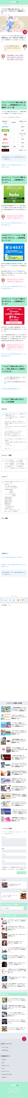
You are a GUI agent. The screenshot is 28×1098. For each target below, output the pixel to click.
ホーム (7, 1090)
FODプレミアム (5, 1065)
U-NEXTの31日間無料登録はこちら (11, 388)
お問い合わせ (5, 1050)
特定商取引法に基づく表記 (14, 1092)
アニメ (9, 605)
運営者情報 (12, 1090)
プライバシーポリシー (14, 1094)
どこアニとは (5, 1047)
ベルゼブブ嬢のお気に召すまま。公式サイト (12, 557)
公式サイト (9, 448)
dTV (3, 1068)
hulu (3, 1062)
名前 (3, 848)
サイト (3, 861)
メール (4, 854)
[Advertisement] (14, 82)
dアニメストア (5, 1071)
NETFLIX (4, 1077)
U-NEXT (4, 1059)
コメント (4, 837)
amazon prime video (7, 1074)
